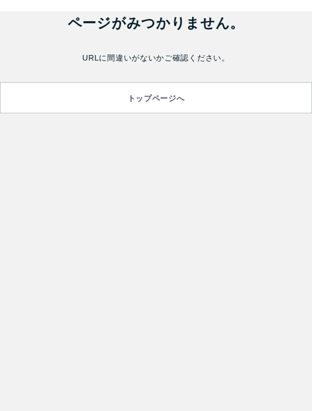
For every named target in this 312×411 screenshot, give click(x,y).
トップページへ (156, 98)
